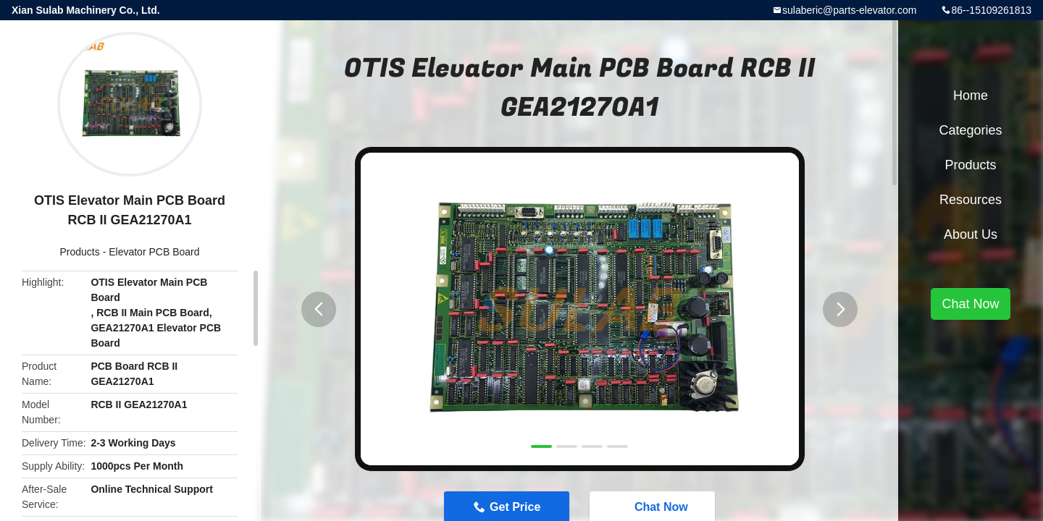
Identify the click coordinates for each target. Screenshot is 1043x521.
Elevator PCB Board (154, 252)
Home (970, 95)
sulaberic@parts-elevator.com (849, 10)
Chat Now (970, 304)
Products (80, 252)
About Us (970, 234)
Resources (970, 199)
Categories (970, 130)
